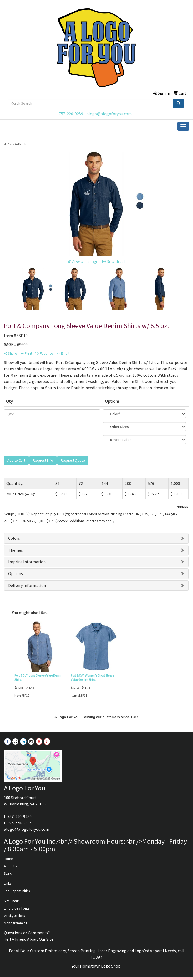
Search (8, 873)
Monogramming (15, 923)
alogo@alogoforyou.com (109, 113)
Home (8, 859)
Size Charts (11, 901)
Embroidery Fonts (16, 908)
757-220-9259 (71, 113)
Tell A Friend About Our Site (28, 939)
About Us (10, 866)
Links (7, 883)
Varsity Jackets (14, 915)
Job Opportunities (17, 891)
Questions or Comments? (27, 932)
